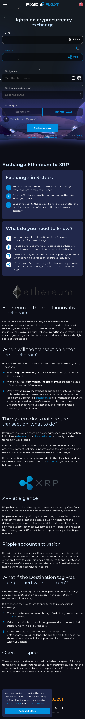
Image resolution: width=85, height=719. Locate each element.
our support (53, 461)
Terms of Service (35, 703)
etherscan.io (43, 397)
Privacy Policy (50, 138)
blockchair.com (43, 436)
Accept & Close (27, 710)
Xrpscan (11, 616)
